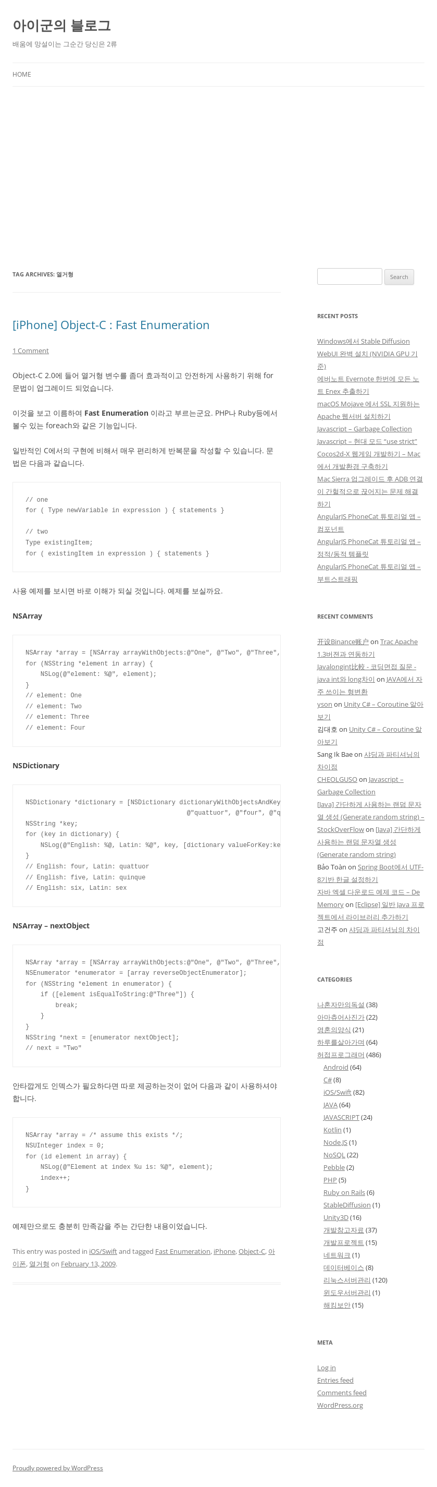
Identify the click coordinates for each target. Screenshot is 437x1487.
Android (335, 1067)
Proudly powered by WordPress (58, 1468)
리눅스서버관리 (347, 1280)
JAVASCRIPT (341, 1117)
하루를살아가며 (341, 1042)
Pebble (334, 1167)
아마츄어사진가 (341, 1017)
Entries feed (335, 1380)
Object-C (252, 1251)
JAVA (330, 1104)
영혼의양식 (334, 1029)
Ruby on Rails (344, 1192)
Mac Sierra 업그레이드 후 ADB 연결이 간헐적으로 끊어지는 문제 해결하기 (370, 491)
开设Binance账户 (343, 641)
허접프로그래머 (341, 1054)
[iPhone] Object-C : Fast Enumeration (111, 324)
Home (22, 74)
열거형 (39, 1263)
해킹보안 (337, 1305)
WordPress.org (340, 1405)
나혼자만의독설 (341, 1004)
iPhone (224, 1251)
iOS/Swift (103, 1251)
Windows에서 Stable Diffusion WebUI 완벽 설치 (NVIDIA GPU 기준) (367, 353)
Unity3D (335, 1217)
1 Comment (31, 350)
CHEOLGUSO (337, 779)
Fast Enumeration (182, 1251)
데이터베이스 (343, 1267)
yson (324, 704)
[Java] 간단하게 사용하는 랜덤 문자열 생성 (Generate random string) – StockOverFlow (370, 817)
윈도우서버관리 (347, 1292)
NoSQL (334, 1154)
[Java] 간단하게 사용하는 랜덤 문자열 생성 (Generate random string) (369, 842)
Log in (326, 1367)
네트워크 (337, 1255)
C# (327, 1079)
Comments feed (342, 1392)
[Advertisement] (218, 165)
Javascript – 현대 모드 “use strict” (367, 441)
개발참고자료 (343, 1230)
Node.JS (335, 1142)
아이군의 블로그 (62, 25)
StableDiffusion (347, 1205)
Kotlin (332, 1129)
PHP (330, 1179)
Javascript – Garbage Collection (364, 428)
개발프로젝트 (343, 1242)
